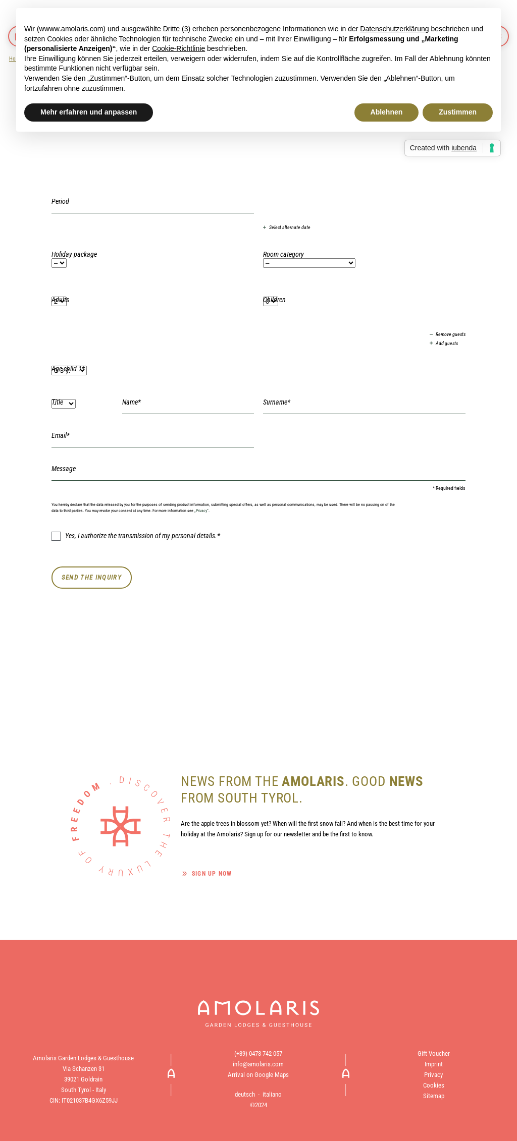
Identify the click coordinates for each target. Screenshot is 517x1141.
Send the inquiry (92, 577)
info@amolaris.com (258, 1064)
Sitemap (433, 1096)
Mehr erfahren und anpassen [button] (88, 112)
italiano (272, 1094)
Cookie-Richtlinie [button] (178, 48)
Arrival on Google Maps (258, 1074)
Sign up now (212, 873)
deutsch (245, 1094)
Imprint (434, 1064)
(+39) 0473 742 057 (258, 1053)
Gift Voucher (434, 1053)
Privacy (433, 1074)
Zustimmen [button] (458, 112)
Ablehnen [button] (387, 112)
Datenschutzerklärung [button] (394, 29)
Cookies (433, 1085)
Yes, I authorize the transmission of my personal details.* (135, 536)
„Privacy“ (201, 510)
